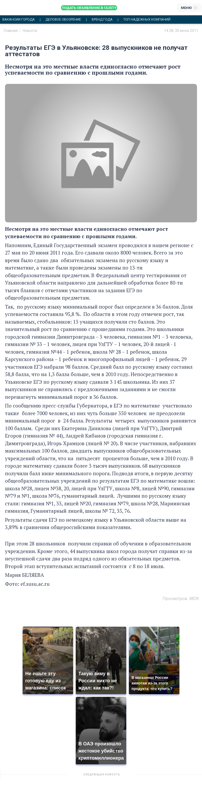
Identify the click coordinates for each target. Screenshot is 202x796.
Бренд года (102, 19)
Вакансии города (18, 19)
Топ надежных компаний (146, 19)
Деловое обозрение (63, 19)
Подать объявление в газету (89, 8)
